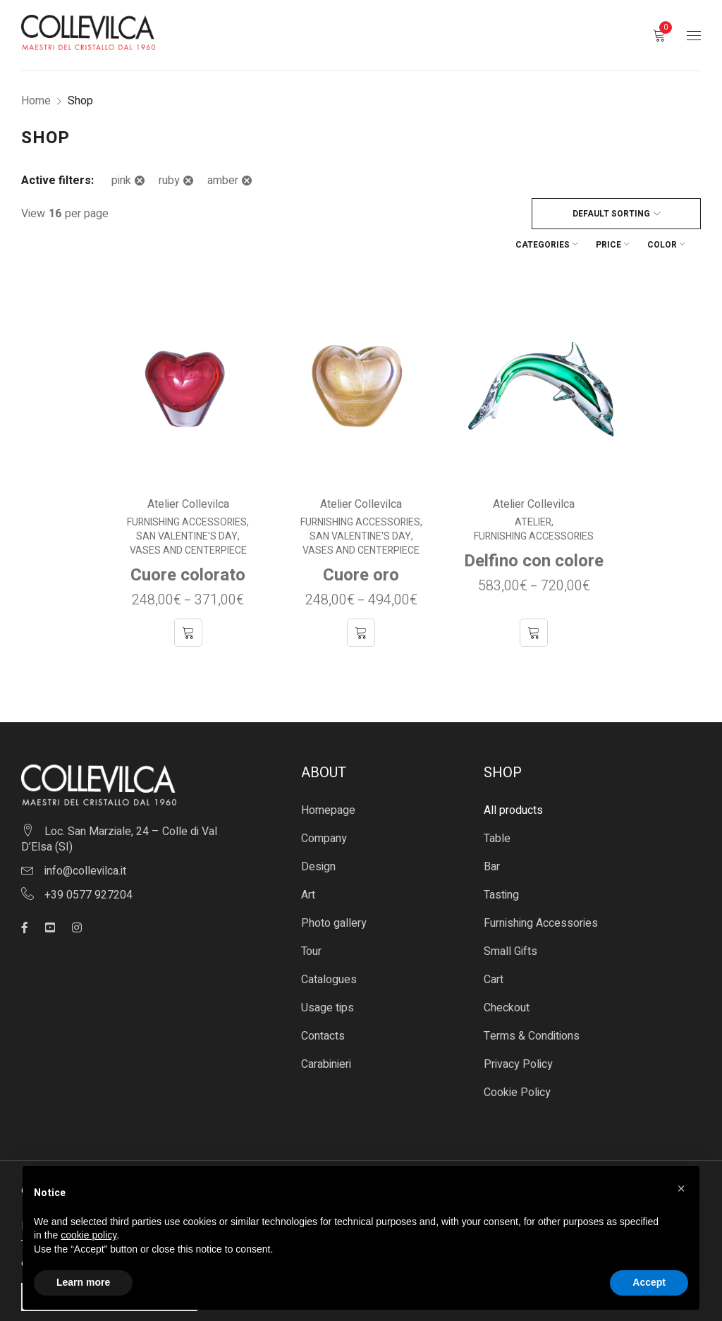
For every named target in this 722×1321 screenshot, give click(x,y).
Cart (493, 947)
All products (513, 778)
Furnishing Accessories (187, 490)
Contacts (323, 1003)
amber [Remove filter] (222, 180)
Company (324, 806)
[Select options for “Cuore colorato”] (187, 600)
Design (318, 834)
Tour (311, 919)
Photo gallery (334, 891)
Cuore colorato (187, 542)
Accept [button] (649, 1282)
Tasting (501, 862)
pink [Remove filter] (121, 180)
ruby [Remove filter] (169, 180)
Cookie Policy (517, 1060)
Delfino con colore (534, 528)
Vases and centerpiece (187, 518)
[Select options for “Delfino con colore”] (534, 600)
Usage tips (327, 975)
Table (497, 806)
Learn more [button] (83, 1282)
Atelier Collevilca (187, 472)
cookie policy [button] (88, 1235)
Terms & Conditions (532, 1003)
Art (308, 862)
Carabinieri (326, 1032)
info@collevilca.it (85, 838)
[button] (681, 1188)
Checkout (507, 975)
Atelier (533, 490)
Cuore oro (361, 542)
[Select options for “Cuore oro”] (361, 600)
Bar (492, 834)
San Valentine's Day (187, 504)
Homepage (328, 778)
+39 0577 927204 (88, 862)
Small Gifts (510, 919)
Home (36, 100)
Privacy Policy (518, 1032)
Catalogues (329, 947)
